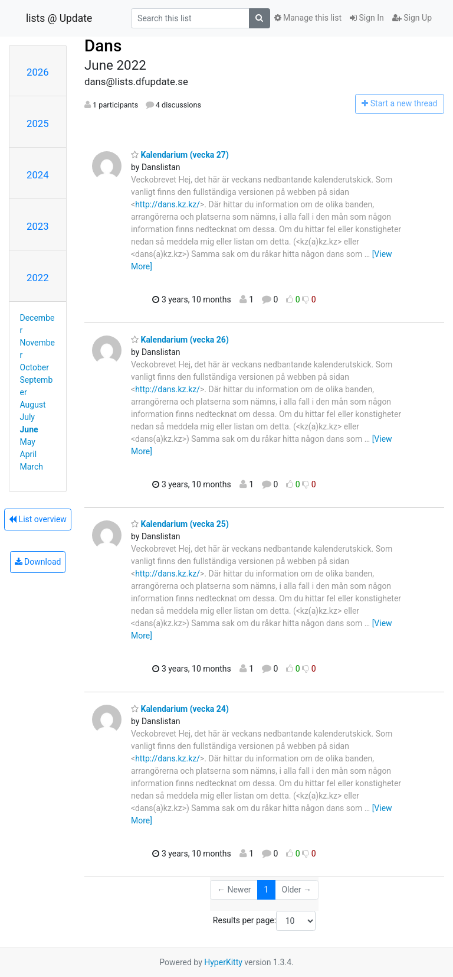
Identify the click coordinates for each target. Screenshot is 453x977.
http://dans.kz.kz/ (167, 204)
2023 (38, 226)
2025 (38, 123)
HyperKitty (223, 962)
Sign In (367, 17)
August (33, 404)
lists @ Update (59, 18)
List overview (38, 519)
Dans (103, 46)
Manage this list (308, 17)
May (27, 442)
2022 (38, 278)
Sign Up (412, 17)
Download (38, 561)
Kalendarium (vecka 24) (180, 709)
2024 (38, 175)
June (29, 429)
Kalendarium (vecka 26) (180, 339)
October (34, 367)
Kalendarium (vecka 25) (180, 524)
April (28, 454)
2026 (38, 72)
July (27, 417)
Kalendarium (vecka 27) (180, 154)
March (32, 466)
